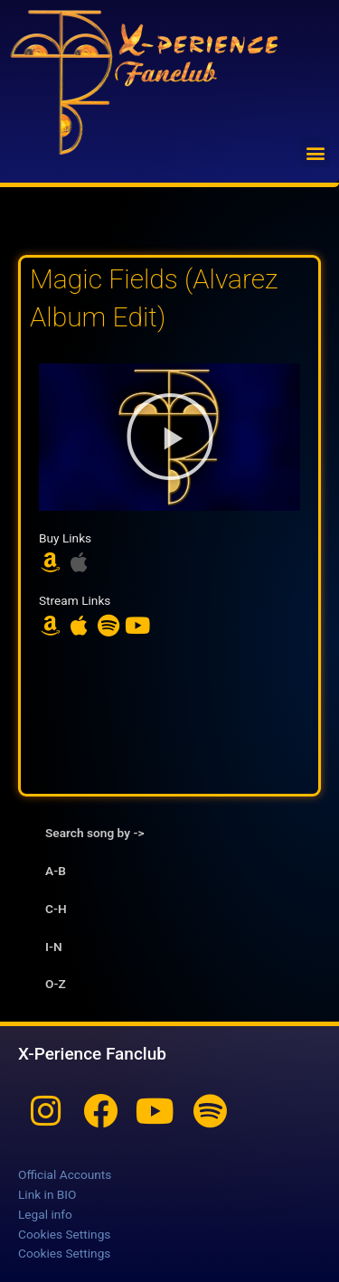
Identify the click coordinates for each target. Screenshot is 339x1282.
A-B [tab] (55, 870)
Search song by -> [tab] (94, 832)
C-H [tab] (56, 908)
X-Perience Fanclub (92, 1053)
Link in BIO (47, 1194)
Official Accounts (64, 1174)
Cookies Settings (64, 1234)
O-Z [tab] (55, 983)
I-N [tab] (53, 946)
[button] (315, 152)
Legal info (45, 1214)
